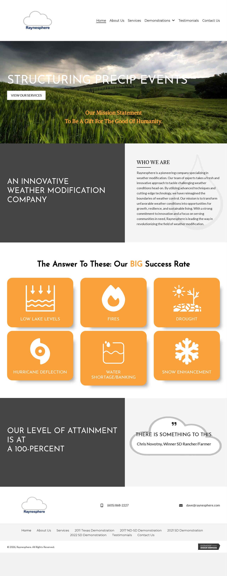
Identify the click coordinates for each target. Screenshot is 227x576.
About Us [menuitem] (44, 530)
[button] (26, 95)
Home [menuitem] (26, 530)
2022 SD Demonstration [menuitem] (88, 535)
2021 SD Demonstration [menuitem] (185, 530)
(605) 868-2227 (118, 505)
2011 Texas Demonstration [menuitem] (94, 530)
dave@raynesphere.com (203, 505)
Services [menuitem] (63, 530)
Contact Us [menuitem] (145, 535)
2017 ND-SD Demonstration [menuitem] (141, 530)
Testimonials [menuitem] (122, 535)
